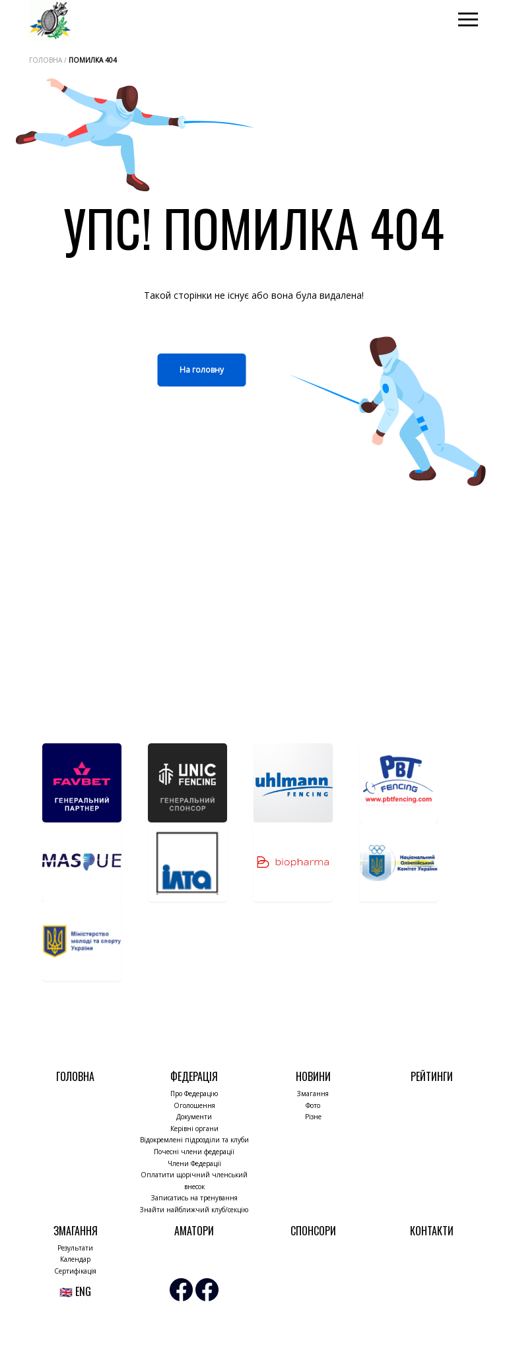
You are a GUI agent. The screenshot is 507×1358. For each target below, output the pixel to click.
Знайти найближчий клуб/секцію (194, 1209)
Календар (75, 1259)
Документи (194, 1116)
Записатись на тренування (194, 1197)
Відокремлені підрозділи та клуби (194, 1139)
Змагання (313, 1093)
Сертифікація (75, 1271)
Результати (75, 1247)
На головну (202, 369)
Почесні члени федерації (194, 1151)
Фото (313, 1105)
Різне (313, 1116)
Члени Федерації (194, 1163)
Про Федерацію (194, 1093)
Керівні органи (194, 1128)
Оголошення (194, 1105)
